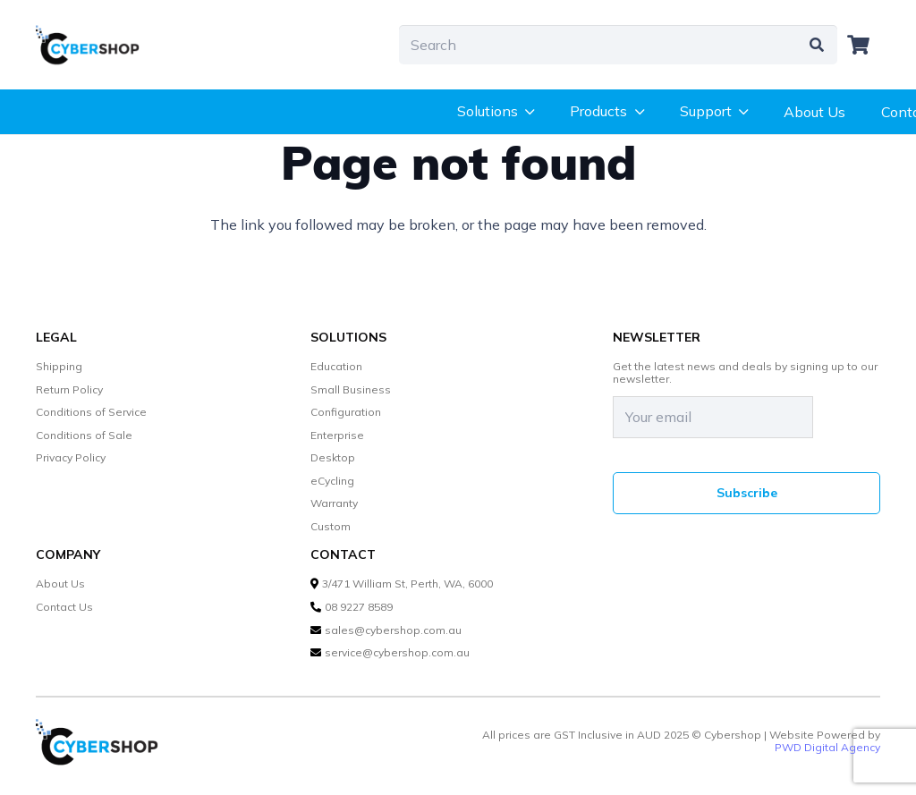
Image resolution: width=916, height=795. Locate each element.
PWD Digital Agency (827, 747)
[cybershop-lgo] (95, 44)
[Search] (618, 45)
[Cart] (858, 44)
